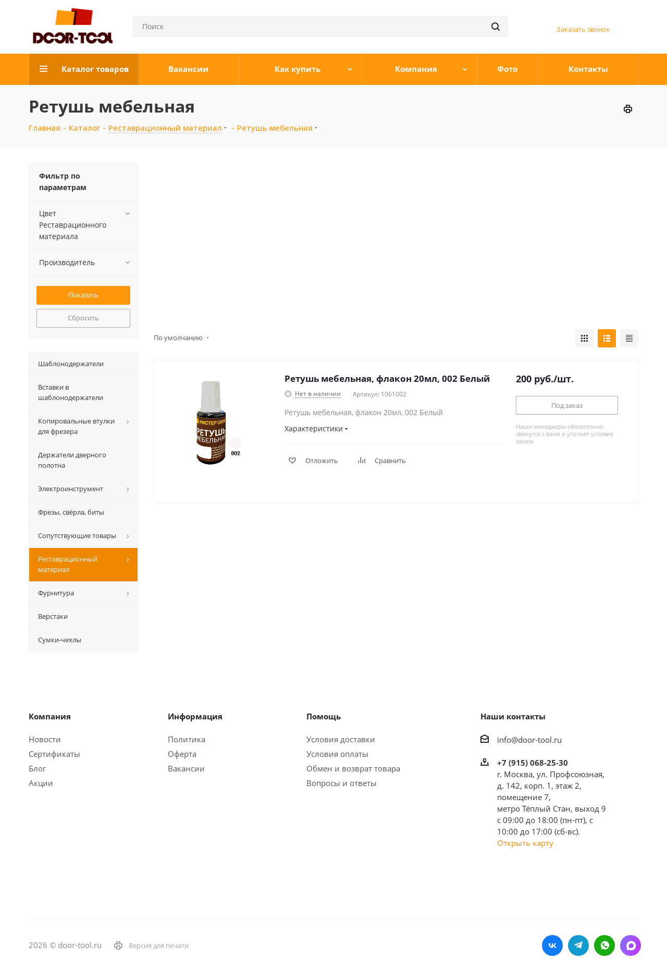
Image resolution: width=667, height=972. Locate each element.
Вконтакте (552, 945)
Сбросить (83, 317)
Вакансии (186, 768)
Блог (37, 768)
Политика (186, 739)
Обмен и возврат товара (353, 768)
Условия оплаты (337, 754)
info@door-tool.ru (529, 739)
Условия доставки (340, 739)
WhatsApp (604, 945)
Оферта (182, 754)
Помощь (323, 716)
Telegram (578, 945)
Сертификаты (54, 754)
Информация (195, 716)
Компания (50, 716)
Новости (45, 739)
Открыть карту (525, 843)
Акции (41, 783)
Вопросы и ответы (341, 783)
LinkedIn (630, 945)
